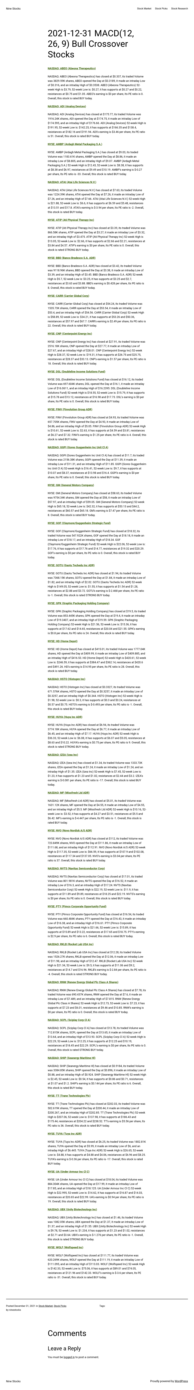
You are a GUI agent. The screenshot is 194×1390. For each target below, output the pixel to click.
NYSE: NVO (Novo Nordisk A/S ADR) (70, 830)
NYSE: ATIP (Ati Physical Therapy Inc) (71, 219)
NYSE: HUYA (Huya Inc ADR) (65, 717)
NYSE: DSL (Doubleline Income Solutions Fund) (76, 371)
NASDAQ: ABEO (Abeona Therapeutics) (72, 68)
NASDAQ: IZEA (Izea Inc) (63, 754)
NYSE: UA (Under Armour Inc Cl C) (68, 1171)
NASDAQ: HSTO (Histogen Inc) (66, 679)
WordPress (181, 1381)
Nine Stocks (13, 8)
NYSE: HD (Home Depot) (62, 641)
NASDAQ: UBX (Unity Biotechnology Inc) (72, 1209)
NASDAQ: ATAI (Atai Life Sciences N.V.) (72, 182)
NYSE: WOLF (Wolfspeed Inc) (65, 1247)
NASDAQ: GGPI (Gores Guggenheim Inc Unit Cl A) (78, 447)
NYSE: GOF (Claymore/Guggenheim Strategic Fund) (79, 523)
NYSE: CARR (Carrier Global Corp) (68, 295)
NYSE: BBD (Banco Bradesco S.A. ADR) (71, 257)
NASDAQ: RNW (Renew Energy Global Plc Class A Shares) (83, 982)
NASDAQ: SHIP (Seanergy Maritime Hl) (71, 1058)
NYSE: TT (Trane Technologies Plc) (69, 1095)
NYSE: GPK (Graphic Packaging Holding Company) (78, 603)
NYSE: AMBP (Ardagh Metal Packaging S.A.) (75, 144)
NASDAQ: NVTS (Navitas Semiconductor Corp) (76, 868)
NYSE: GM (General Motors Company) (71, 485)
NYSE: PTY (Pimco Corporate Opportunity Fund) (77, 906)
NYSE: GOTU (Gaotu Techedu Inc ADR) (71, 565)
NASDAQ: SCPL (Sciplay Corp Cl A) (69, 1020)
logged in (69, 1357)
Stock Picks (60, 1306)
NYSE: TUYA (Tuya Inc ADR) (65, 1133)
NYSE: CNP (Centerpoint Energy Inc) (70, 333)
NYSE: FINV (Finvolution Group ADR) (70, 409)
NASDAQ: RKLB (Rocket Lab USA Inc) (71, 944)
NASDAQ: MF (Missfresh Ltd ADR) (68, 792)
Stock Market (45, 1306)
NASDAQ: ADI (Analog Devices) (67, 106)
